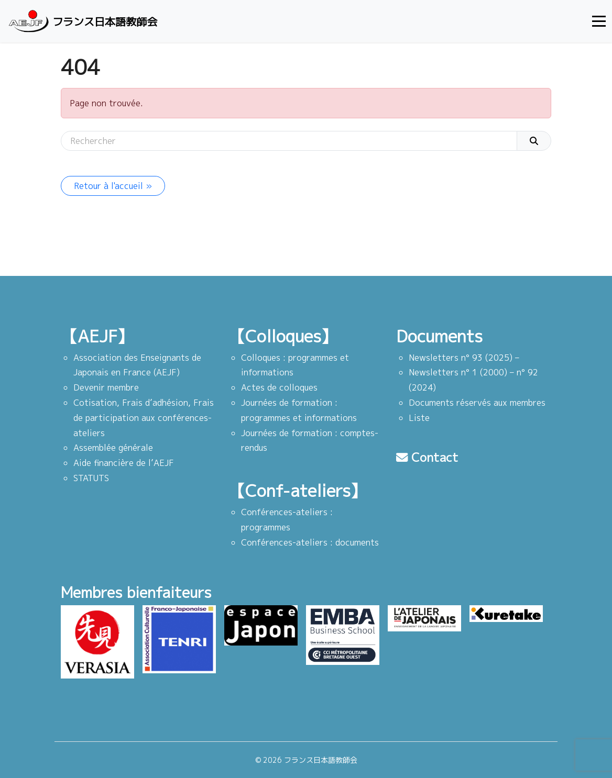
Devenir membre (106, 387)
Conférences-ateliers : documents (310, 542)
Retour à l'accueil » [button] (113, 186)
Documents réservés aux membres (477, 402)
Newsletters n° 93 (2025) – (464, 357)
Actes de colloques (279, 387)
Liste (419, 418)
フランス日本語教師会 (81, 21)
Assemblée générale (113, 447)
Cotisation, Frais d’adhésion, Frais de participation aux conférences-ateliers (143, 418)
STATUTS (91, 478)
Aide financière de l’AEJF (123, 463)
